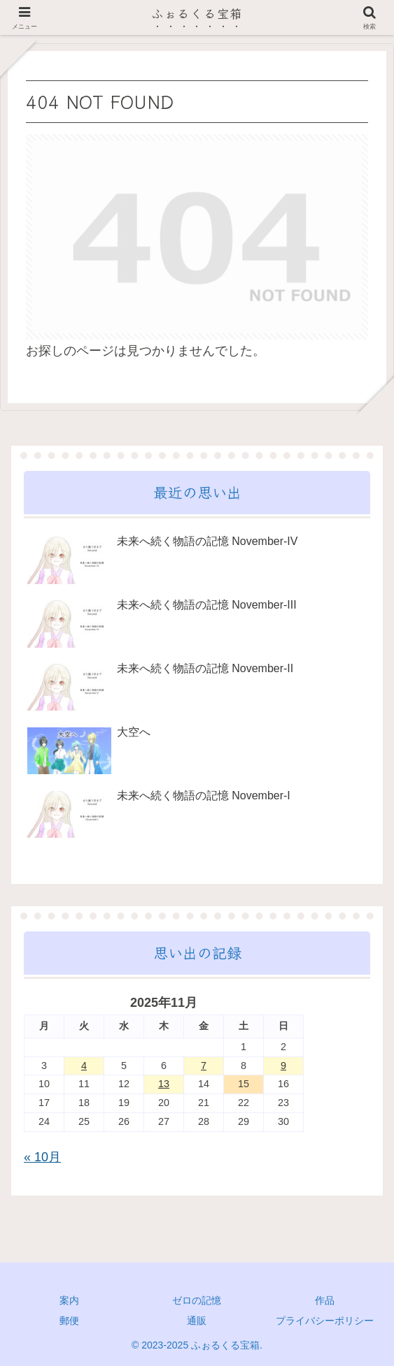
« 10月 (42, 1157)
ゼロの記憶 (196, 1300)
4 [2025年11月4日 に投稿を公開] (84, 1065)
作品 (325, 1300)
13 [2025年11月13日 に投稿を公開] (163, 1083)
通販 (196, 1320)
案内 (69, 1300)
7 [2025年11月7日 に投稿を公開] (203, 1065)
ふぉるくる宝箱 (197, 13)
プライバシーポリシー (325, 1320)
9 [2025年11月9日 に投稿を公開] (283, 1065)
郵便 (69, 1320)
